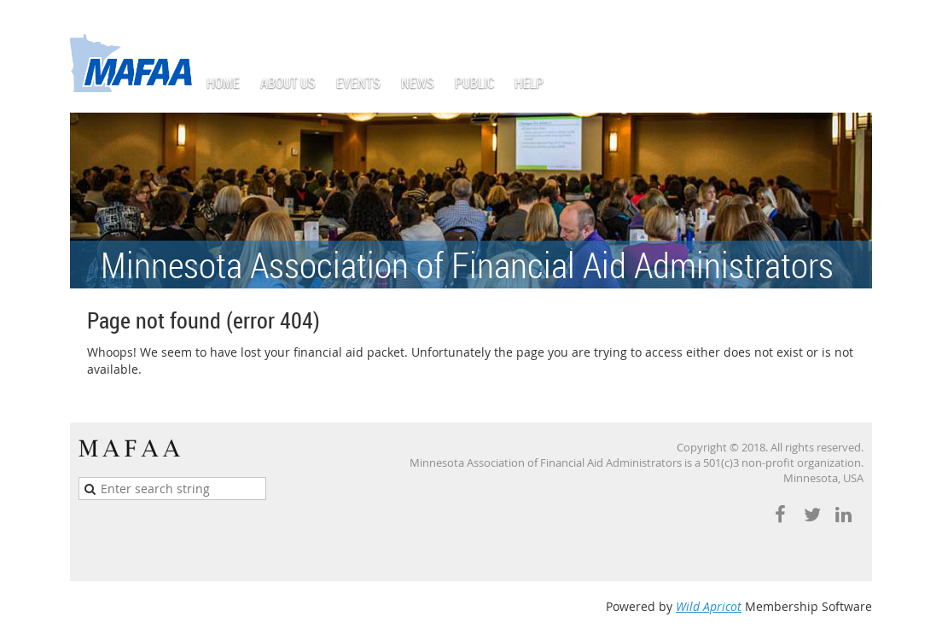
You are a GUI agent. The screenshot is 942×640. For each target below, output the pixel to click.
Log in (855, 25)
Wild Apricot (708, 606)
